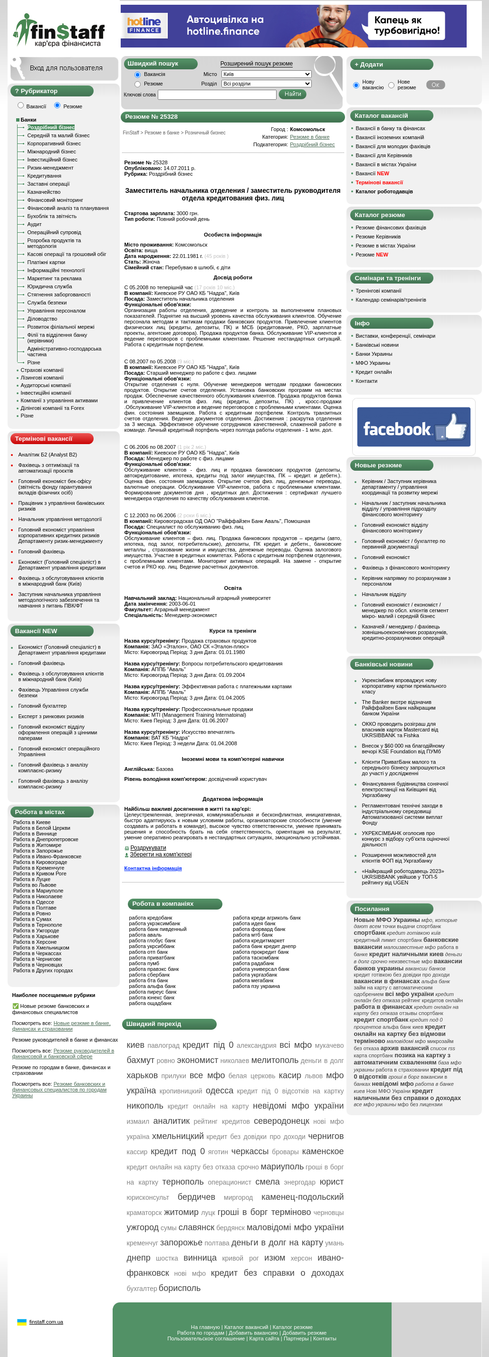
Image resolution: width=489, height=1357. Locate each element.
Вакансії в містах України (386, 164)
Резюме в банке (309, 137)
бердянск (230, 1228)
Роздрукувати (148, 848)
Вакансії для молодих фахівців (393, 146)
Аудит (35, 224)
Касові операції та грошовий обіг (67, 254)
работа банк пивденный (158, 929)
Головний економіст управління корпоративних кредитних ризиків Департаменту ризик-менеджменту (61, 535)
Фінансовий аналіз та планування (68, 208)
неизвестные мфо (410, 961)
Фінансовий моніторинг (56, 200)
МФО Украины (373, 363)
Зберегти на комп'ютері (161, 854)
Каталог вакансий (246, 1327)
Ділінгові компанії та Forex (53, 408)
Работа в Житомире (37, 845)
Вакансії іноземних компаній (390, 137)
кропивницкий (181, 1091)
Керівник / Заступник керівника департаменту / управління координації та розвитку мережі (400, 486)
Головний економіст (386, 557)
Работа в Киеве (32, 822)
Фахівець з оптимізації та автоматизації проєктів (49, 468)
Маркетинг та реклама (55, 278)
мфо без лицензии (420, 1104)
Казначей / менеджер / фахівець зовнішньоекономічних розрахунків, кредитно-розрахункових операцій (405, 632)
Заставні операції (49, 184)
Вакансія (154, 74)
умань (334, 1243)
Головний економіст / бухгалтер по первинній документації (404, 544)
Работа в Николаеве (38, 896)
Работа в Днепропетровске (45, 839)
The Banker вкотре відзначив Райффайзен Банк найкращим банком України (399, 707)
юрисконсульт (148, 1197)
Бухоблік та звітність (52, 216)
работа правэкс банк (154, 969)
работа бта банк (148, 980)
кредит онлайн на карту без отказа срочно (193, 1167)
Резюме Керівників (378, 236)
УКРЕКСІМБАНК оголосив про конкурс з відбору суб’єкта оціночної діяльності (406, 838)
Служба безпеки (47, 302)
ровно (166, 1060)
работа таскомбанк (256, 957)
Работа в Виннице (35, 833)
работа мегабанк (253, 980)
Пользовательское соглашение (206, 1338)
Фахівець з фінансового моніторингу (406, 567)
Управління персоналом (57, 310)
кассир (137, 1152)
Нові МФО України (388, 1091)
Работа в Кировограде (40, 862)
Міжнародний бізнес (52, 151)
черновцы (329, 1212)
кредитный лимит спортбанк (388, 940)
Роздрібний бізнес (51, 127)
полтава (216, 1243)
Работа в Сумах (32, 919)
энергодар (300, 1182)
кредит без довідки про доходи (255, 1136)
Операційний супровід (54, 232)
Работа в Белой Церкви (41, 828)
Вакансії (372, 173)
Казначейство (44, 192)
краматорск (144, 1212)
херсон (301, 1258)
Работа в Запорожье (38, 851)
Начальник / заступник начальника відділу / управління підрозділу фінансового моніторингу (404, 508)
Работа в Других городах (43, 970)
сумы (169, 1228)
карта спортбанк (373, 1055)
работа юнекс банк (152, 997)
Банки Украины (374, 354)
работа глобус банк (152, 940)
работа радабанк (253, 963)
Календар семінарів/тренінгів (391, 300)
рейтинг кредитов (222, 1121)
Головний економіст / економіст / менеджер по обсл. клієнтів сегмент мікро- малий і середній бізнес (405, 610)
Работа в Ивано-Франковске (47, 856)
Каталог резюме (293, 1327)
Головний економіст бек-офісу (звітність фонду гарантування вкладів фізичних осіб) (55, 486)
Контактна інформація (153, 868)
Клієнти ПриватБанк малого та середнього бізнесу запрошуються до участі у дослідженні (403, 767)
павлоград (163, 1045)
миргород (238, 1197)
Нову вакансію (373, 84)
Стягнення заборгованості (59, 294)
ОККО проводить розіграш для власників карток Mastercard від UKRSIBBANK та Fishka (400, 729)
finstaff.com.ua (46, 1322)
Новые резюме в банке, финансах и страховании (61, 1026)
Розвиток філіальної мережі (61, 327)
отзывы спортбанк (421, 1013)
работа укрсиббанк (152, 946)
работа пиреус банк (153, 992)
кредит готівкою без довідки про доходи (402, 974)
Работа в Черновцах (38, 965)
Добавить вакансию (253, 1333)
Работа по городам (200, 1333)
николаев (235, 1060)
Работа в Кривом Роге (40, 873)
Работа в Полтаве (35, 908)
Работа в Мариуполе (38, 890)
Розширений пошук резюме (257, 63)
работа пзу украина (256, 986)
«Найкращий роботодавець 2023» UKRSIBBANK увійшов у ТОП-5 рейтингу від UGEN (403, 876)
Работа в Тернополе (37, 925)
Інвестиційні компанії (46, 393)
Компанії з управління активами (59, 400)
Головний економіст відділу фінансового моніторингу (395, 527)
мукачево (329, 1045)
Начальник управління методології (60, 519)
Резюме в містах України (385, 245)
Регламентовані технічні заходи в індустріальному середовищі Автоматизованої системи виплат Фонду (402, 814)
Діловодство (43, 319)
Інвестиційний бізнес (52, 159)
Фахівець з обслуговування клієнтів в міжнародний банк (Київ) (61, 581)
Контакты (324, 1338)
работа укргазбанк (255, 974)
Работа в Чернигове (37, 959)
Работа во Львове (35, 885)
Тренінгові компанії (379, 291)
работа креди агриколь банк (266, 917)
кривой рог (240, 1258)
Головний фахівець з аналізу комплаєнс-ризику (53, 767)
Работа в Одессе (33, 902)
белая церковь (252, 1076)
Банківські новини (377, 345)
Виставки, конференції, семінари (396, 336)
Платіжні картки (47, 262)
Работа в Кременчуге (39, 868)
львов (314, 1076)
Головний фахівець (42, 551)
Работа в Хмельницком (41, 947)
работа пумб (144, 963)
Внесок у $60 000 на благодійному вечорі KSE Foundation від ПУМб (403, 748)
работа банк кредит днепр (264, 946)
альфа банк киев (403, 1027)
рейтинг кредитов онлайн (432, 1000)
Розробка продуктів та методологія (54, 243)
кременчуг (142, 1243)
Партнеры (296, 1338)
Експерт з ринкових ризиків (51, 716)
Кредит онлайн (374, 372)
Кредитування (45, 176)
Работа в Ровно (32, 913)
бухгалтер (142, 1288)
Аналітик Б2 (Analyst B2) (48, 454)
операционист (229, 1182)
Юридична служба (50, 286)
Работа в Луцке (31, 879)
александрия (257, 1045)
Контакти (367, 381)
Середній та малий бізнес (59, 135)
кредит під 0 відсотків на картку (290, 1091)
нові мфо (190, 1273)
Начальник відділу (384, 594)
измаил (138, 1121)
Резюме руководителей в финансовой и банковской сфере (63, 1053)
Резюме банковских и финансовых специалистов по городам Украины (59, 1089)
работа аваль (145, 935)
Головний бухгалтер (43, 706)
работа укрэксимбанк (155, 923)
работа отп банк (148, 952)
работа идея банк (254, 923)
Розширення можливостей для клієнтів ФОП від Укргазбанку (399, 858)
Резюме (153, 83)
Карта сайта (264, 1338)
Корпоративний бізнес (54, 143)
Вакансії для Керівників (384, 155)
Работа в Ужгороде (36, 930)
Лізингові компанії (42, 377)
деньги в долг (322, 1060)
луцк (208, 1212)
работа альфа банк (152, 986)
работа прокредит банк (260, 952)
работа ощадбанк (150, 1003)
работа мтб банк (253, 935)
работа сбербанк (149, 974)
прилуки (173, 1076)
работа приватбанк (152, 957)
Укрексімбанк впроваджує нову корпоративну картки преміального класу (404, 685)
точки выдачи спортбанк (412, 926)
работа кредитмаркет (258, 940)
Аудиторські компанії (46, 385)
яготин (218, 1152)
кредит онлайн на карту (208, 1106)
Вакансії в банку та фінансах (390, 128)
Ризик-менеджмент (51, 168)
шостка (167, 1258)
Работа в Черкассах (37, 953)
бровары (285, 1152)
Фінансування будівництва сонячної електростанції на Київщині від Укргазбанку (405, 789)
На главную (205, 1327)
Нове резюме (407, 84)
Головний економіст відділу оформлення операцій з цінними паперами (58, 732)
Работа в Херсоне (35, 942)
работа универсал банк (261, 969)
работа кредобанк (151, 917)
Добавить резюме (304, 1333)
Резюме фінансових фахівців (391, 227)
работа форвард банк (259, 929)
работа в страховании (402, 1069)
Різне (34, 362)
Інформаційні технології (56, 270)
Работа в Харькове (36, 936)
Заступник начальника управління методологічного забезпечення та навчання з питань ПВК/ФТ (60, 599)
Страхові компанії (42, 370)
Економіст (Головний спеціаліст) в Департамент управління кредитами (62, 564)
